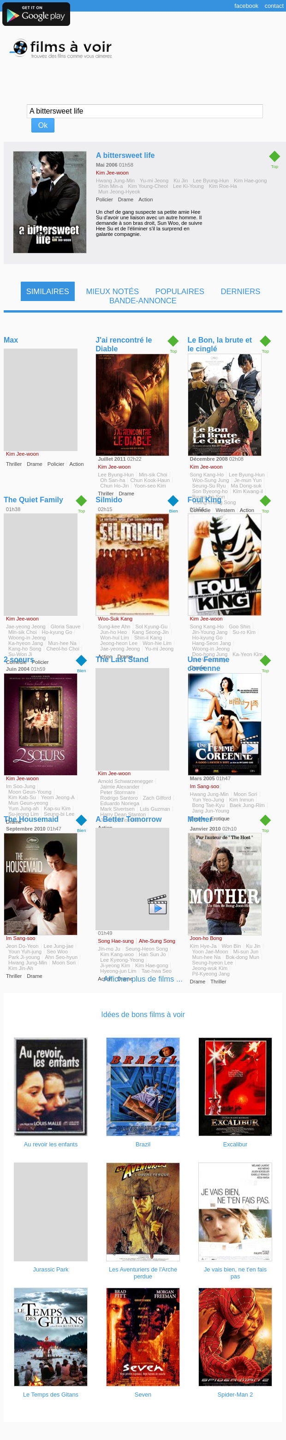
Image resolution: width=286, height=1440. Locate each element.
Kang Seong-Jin (150, 632)
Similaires (47, 291)
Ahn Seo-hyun (61, 957)
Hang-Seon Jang (211, 643)
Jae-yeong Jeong (26, 626)
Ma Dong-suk (246, 485)
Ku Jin (180, 180)
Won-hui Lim (114, 637)
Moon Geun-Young (30, 792)
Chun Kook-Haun (150, 480)
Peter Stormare (117, 792)
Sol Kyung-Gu (152, 626)
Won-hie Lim (157, 643)
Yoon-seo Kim (150, 485)
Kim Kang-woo (117, 954)
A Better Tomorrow (128, 819)
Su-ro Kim (244, 632)
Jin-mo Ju (109, 949)
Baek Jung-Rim (247, 805)
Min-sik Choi (153, 474)
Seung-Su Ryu (209, 485)
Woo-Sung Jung (210, 480)
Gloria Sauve (66, 626)
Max (11, 340)
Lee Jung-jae (59, 946)
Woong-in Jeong (27, 637)
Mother (200, 819)
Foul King (205, 500)
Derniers (240, 291)
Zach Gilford (157, 798)
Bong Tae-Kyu (208, 805)
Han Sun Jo (152, 954)
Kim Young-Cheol (147, 186)
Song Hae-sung (116, 941)
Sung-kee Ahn (114, 626)
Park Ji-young (24, 957)
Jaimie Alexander (119, 786)
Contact (274, 5)
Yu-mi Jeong (154, 180)
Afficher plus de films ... (143, 979)
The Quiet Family (33, 500)
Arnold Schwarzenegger (125, 781)
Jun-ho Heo (113, 632)
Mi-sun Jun (246, 951)
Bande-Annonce (143, 300)
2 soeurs (19, 659)
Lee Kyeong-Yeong (122, 960)
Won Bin (231, 946)
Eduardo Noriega (119, 803)
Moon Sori (245, 794)
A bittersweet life (125, 155)
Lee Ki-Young (188, 186)
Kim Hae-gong (250, 180)
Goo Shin (239, 626)
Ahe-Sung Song (157, 941)
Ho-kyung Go (57, 632)
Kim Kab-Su (22, 797)
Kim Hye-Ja (203, 946)
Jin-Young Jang (210, 632)
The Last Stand (122, 659)
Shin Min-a (110, 186)
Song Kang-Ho (207, 474)
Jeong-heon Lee (118, 643)
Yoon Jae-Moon (210, 951)
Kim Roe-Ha (223, 186)
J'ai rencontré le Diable (123, 344)
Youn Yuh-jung (25, 951)
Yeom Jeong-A (58, 797)
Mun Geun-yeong (28, 803)
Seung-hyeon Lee (212, 962)
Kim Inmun (241, 799)
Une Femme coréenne (209, 664)
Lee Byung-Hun (211, 180)
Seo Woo (57, 951)
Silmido (108, 500)
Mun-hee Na (62, 643)
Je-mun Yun (248, 480)
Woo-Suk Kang (115, 618)
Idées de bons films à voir (143, 1014)
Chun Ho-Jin (114, 485)
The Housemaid (31, 819)
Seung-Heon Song (146, 949)
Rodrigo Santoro (118, 798)
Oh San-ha (112, 480)
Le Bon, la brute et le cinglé (220, 344)
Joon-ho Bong (206, 938)
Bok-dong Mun (242, 957)
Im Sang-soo (204, 786)
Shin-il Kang (148, 637)
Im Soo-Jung (20, 786)
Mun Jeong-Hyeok (119, 191)
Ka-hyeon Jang (25, 643)
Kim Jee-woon (112, 172)
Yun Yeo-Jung (208, 799)
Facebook (246, 5)
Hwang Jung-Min (115, 180)
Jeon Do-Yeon (22, 946)
